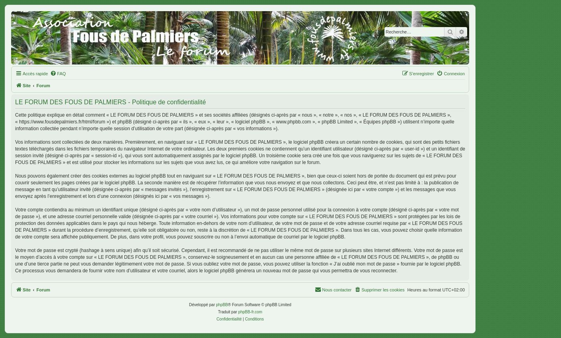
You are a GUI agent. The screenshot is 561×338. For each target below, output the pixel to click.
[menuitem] (58, 73)
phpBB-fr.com (250, 312)
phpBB (222, 305)
